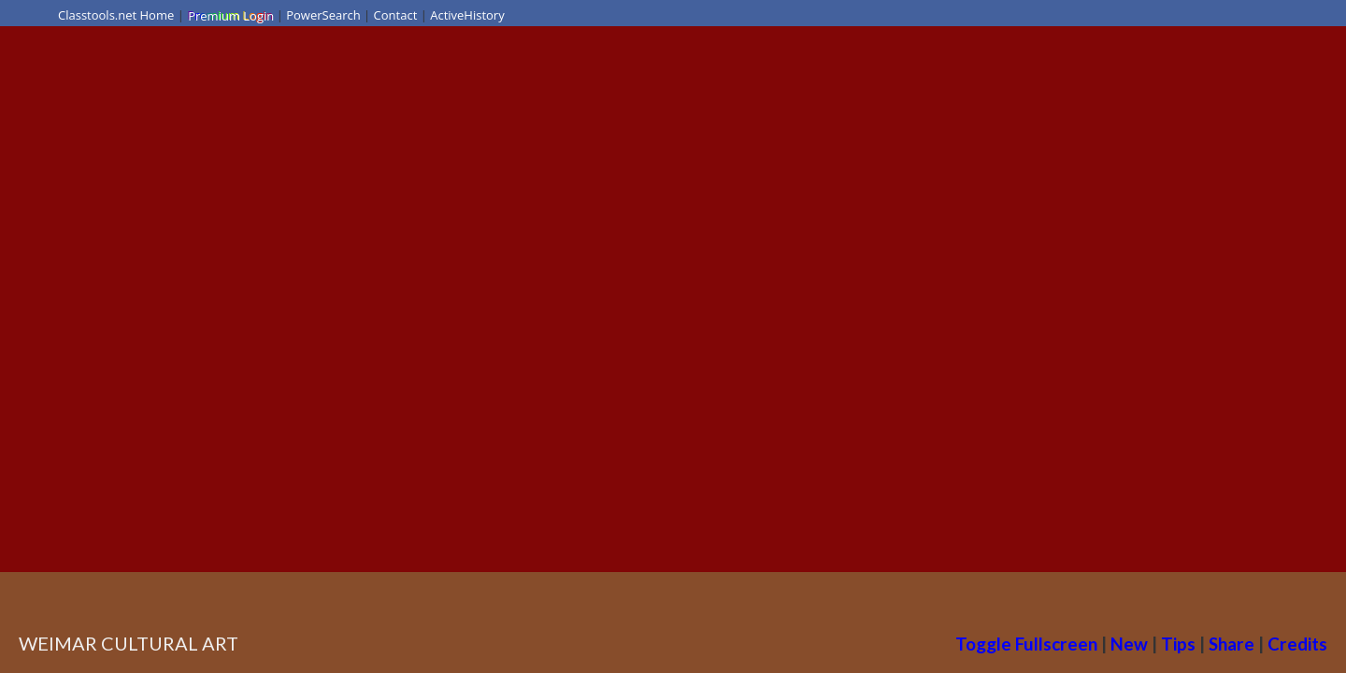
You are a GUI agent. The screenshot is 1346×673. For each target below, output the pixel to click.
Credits (1297, 643)
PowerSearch (323, 15)
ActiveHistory (467, 15)
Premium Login (230, 15)
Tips (1178, 643)
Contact (396, 15)
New (1129, 643)
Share (1231, 643)
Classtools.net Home (116, 15)
